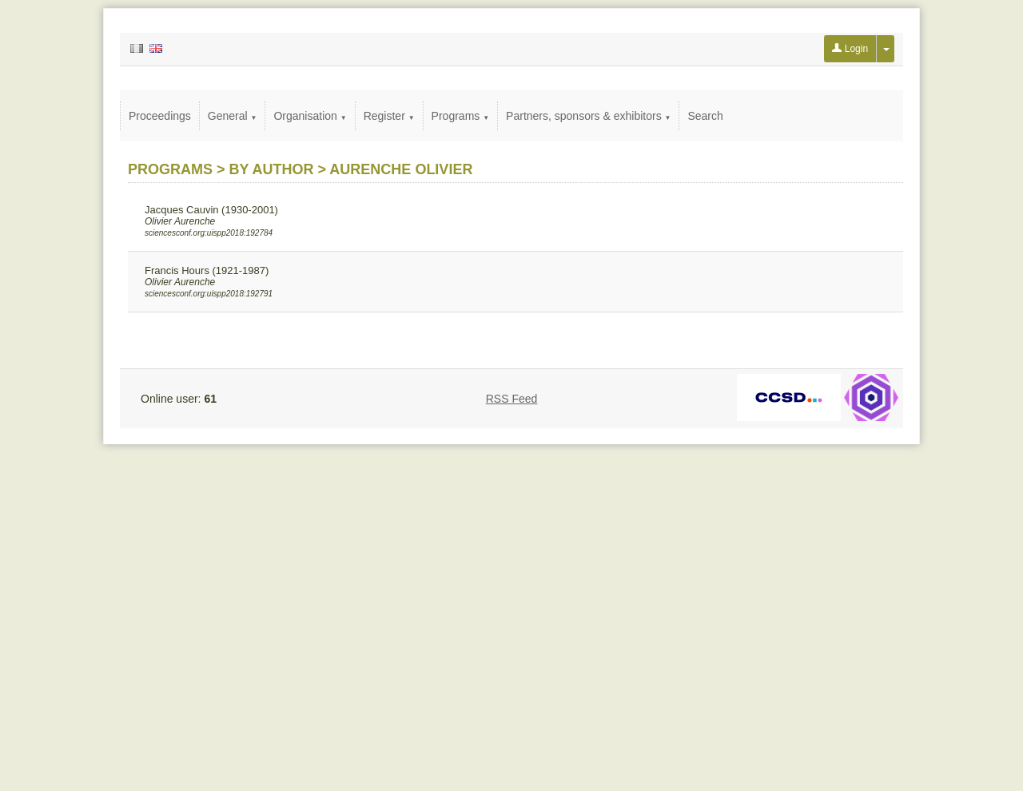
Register (389, 115)
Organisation (309, 115)
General (232, 115)
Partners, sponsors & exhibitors (588, 115)
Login (850, 48)
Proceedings (160, 115)
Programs (461, 115)
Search (704, 115)
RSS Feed (512, 398)
